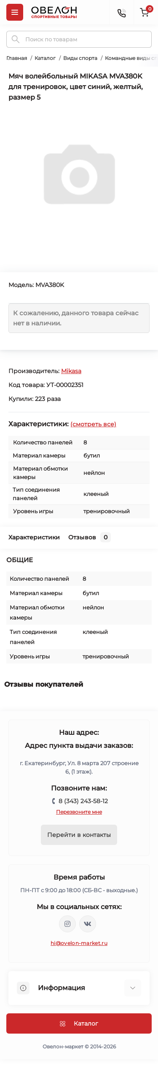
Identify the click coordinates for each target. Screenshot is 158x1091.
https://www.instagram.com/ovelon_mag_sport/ (67, 923)
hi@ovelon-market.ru (79, 943)
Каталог (45, 58)
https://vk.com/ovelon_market (87, 923)
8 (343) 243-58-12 (83, 801)
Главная (16, 58)
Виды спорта (80, 58)
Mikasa (71, 371)
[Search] (15, 39)
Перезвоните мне (79, 812)
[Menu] (14, 12)
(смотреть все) (93, 424)
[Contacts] (121, 12)
